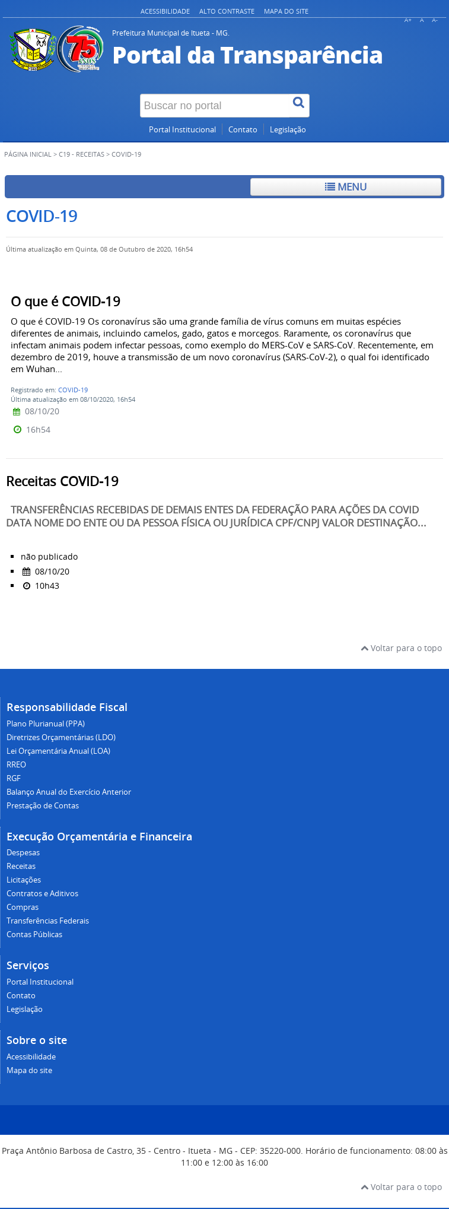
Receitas (21, 866)
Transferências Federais (48, 921)
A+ (408, 20)
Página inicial (28, 154)
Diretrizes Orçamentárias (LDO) (61, 737)
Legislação (288, 130)
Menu (346, 186)
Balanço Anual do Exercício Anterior (69, 792)
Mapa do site (286, 11)
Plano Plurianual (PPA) (46, 724)
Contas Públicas (34, 934)
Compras (23, 907)
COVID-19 (73, 389)
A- (435, 20)
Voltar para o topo (401, 647)
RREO (16, 765)
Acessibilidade (165, 11)
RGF (14, 778)
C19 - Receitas (81, 154)
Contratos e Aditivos (42, 893)
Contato (242, 130)
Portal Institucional (182, 130)
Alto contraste (226, 11)
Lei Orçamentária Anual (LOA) (58, 751)
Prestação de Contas (43, 806)
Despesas (23, 853)
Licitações (24, 880)
